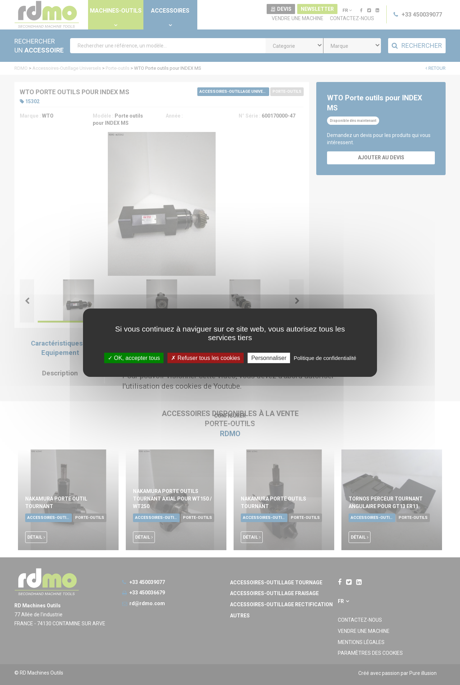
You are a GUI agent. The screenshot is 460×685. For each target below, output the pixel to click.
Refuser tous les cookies (205, 358)
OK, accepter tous (134, 358)
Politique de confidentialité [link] (325, 358)
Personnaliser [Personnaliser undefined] (268, 358)
